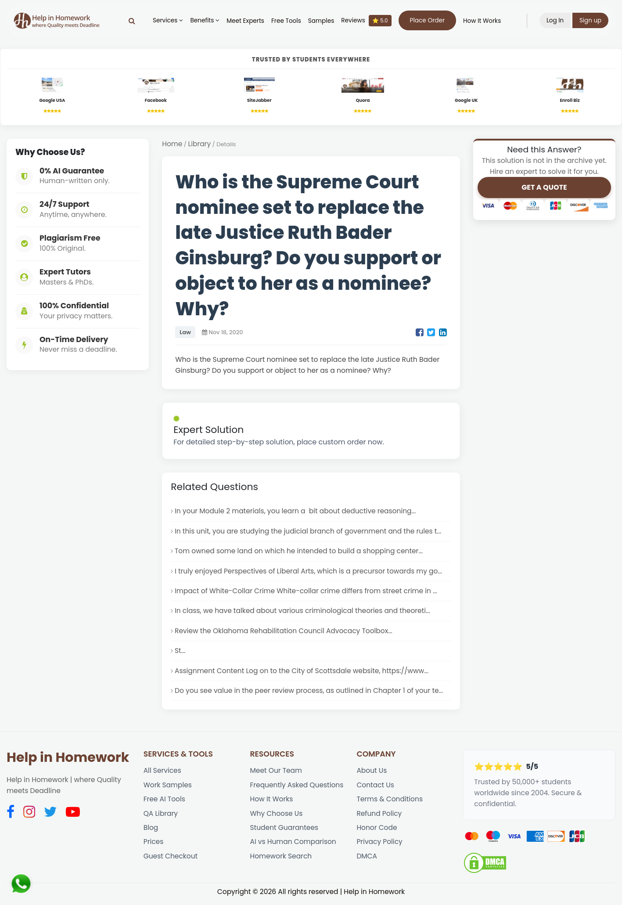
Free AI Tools (165, 803)
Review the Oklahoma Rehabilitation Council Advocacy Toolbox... (285, 633)
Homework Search (281, 861)
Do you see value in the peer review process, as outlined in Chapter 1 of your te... (310, 694)
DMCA (366, 861)
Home (172, 145)
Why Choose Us (276, 818)
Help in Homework (68, 761)
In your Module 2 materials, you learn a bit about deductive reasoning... (297, 512)
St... (180, 653)
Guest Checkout (171, 861)
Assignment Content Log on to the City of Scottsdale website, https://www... (303, 673)
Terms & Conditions (389, 803)
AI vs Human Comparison (294, 847)
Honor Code (376, 832)
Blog (151, 832)
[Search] (131, 21)
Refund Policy (379, 818)
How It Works (481, 21)
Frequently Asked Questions (297, 789)
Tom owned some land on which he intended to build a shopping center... (300, 552)
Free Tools (286, 21)
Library (199, 145)
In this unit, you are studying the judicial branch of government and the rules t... (310, 532)
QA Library (161, 818)
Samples (321, 21)
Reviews (366, 20)
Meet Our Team (276, 774)
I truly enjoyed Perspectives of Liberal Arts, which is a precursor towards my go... (310, 572)
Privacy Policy (379, 847)
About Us (371, 774)
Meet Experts (245, 21)
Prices (154, 847)
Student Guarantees (284, 832)
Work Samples (168, 789)
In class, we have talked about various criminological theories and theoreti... (304, 613)
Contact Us (375, 789)
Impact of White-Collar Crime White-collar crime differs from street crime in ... (307, 593)
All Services (163, 774)
